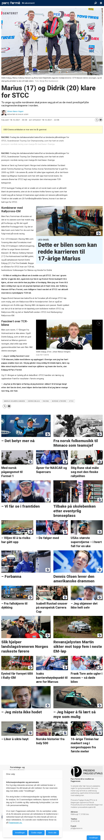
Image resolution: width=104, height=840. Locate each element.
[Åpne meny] (101, 3)
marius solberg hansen (14, 401)
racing (46, 401)
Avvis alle (52, 833)
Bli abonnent (28, 3)
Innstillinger (93, 838)
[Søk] (95, 3)
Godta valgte (36, 833)
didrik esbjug (34, 401)
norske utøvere (59, 401)
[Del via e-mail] (100, 120)
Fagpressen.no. (15, 823)
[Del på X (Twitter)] (97, 120)
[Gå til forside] (11, 3)
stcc (71, 401)
